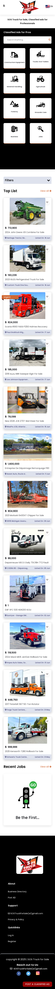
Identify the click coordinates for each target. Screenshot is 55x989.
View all (45, 191)
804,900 (13, 511)
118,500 (12, 652)
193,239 (12, 275)
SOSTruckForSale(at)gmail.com (25, 913)
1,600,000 (13, 464)
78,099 (12, 416)
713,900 (12, 228)
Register (12, 941)
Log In (11, 935)
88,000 (12, 558)
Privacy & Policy (16, 919)
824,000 (13, 322)
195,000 (12, 369)
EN (49, 6)
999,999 (12, 747)
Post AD (12, 897)
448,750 (13, 699)
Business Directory (17, 891)
